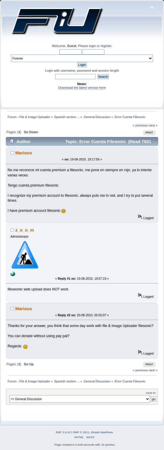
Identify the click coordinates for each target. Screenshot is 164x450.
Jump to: (150, 392)
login (92, 46)
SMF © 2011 (81, 432)
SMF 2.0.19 (63, 432)
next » (153, 125)
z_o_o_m (24, 229)
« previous (140, 125)
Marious (23, 152)
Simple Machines (102, 432)
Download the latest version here (82, 87)
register (106, 46)
